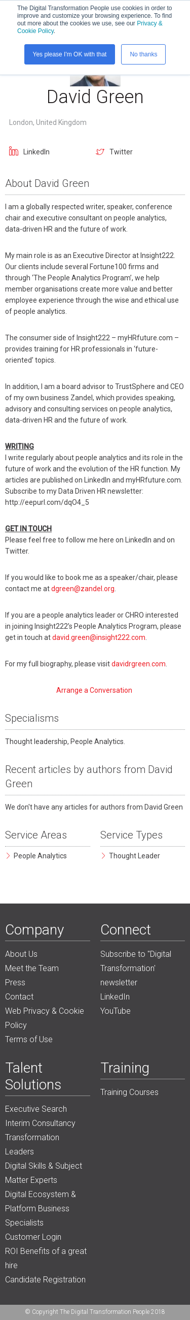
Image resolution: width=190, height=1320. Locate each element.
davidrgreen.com (138, 664)
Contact (19, 997)
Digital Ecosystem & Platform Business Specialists (40, 1208)
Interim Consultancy (40, 1123)
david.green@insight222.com (98, 637)
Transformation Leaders (32, 1144)
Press (15, 982)
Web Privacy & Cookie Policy (44, 1018)
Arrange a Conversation (95, 690)
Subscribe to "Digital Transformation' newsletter (135, 968)
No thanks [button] (143, 54)
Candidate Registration (45, 1279)
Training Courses (129, 1092)
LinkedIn (36, 152)
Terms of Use (29, 1039)
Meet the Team (32, 968)
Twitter (121, 152)
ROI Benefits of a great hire (46, 1258)
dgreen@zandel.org (83, 589)
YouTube (115, 1011)
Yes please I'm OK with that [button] (70, 54)
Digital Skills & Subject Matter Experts (43, 1173)
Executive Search (36, 1109)
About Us (21, 954)
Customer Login (33, 1237)
